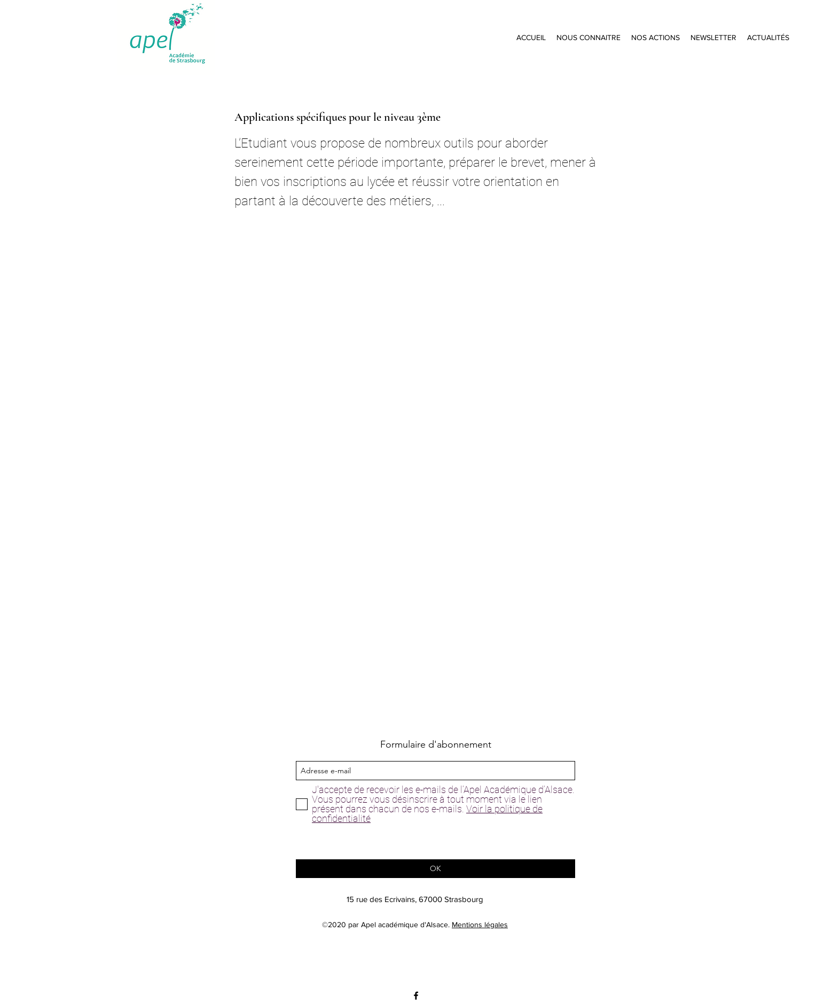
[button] (588, 37)
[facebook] (416, 995)
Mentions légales (480, 924)
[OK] (435, 868)
